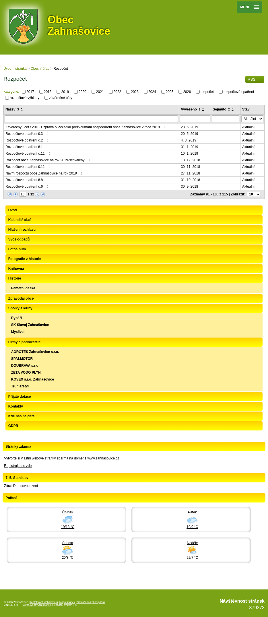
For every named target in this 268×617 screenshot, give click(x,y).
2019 (65, 92)
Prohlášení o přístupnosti (90, 602)
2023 (135, 92)
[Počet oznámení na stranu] (254, 194)
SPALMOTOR (22, 359)
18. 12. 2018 (190, 160)
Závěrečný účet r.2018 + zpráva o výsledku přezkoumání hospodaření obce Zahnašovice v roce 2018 (86, 127)
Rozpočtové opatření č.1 (27, 147)
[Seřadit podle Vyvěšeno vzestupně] (203, 108)
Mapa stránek (67, 602)
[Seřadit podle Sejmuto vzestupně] (233, 108)
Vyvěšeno (190, 109)
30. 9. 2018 (189, 187)
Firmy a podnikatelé (24, 342)
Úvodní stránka (15, 69)
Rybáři (16, 318)
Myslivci (18, 332)
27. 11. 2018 (190, 173)
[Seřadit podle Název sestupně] (22, 111)
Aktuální (248, 127)
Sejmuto (221, 109)
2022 (117, 92)
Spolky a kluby (20, 308)
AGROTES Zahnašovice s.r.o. (35, 352)
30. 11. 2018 (190, 167)
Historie (14, 278)
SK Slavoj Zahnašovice (30, 325)
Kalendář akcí (19, 220)
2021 (100, 92)
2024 (152, 92)
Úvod (12, 210)
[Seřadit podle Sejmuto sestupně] (233, 111)
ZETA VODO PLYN (26, 372)
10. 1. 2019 (189, 154)
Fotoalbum (17, 249)
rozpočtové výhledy (24, 98)
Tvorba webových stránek (36, 605)
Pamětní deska (23, 288)
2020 (82, 92)
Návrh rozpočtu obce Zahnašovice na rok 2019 (44, 173)
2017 (30, 92)
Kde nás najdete (21, 416)
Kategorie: (11, 92)
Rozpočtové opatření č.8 (27, 180)
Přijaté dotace (19, 397)
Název (12, 109)
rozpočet (207, 92)
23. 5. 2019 (189, 127)
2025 (170, 92)
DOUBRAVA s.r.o (24, 366)
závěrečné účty (60, 98)
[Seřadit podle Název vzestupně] (22, 108)
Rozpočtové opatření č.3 (27, 134)
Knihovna (16, 269)
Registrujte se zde (18, 466)
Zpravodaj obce (21, 298)
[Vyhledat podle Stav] (252, 118)
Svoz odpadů (19, 239)
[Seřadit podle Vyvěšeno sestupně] (203, 111)
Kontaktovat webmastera (44, 602)
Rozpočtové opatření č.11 (28, 154)
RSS (255, 79)
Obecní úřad (39, 69)
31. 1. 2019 (189, 147)
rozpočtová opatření (239, 92)
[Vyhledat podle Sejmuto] (225, 119)
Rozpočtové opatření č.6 (27, 187)
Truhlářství (20, 386)
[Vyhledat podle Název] (91, 119)
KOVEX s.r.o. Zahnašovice (32, 379)
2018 (48, 92)
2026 (187, 92)
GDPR (13, 426)
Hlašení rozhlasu (22, 230)
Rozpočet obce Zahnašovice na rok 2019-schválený (48, 160)
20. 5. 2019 (189, 134)
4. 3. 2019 (188, 140)
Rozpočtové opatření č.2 (27, 140)
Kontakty (15, 406)
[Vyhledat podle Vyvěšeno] (195, 119)
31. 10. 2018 (190, 180)
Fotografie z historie (24, 259)
